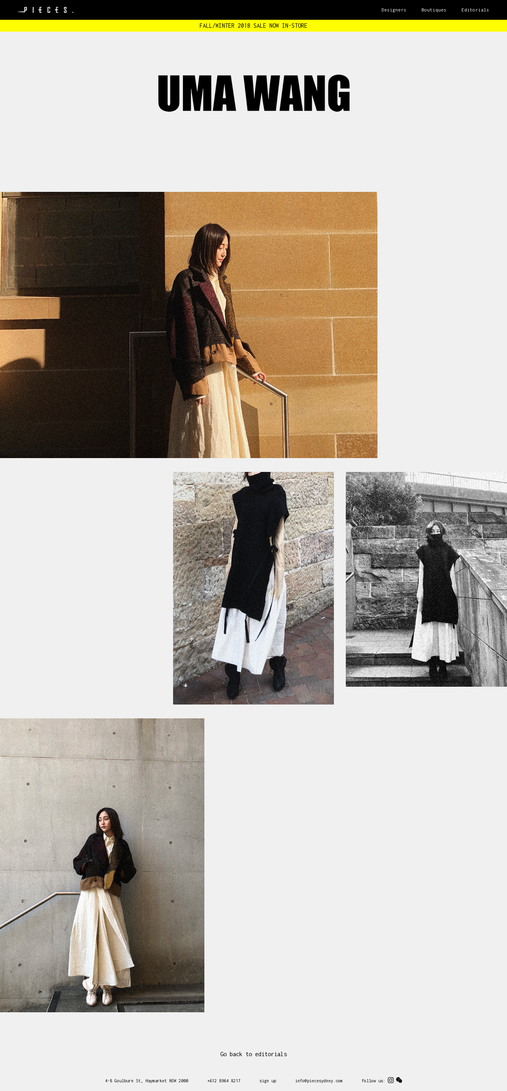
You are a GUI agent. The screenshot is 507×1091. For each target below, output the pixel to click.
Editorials (475, 9)
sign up (267, 1080)
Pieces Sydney (45, 10)
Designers (393, 9)
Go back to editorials (253, 1054)
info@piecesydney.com (319, 1080)
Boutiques (433, 9)
